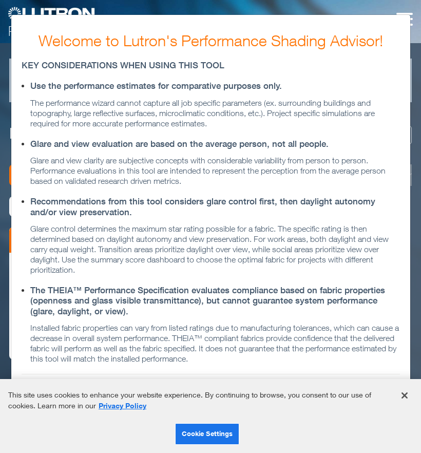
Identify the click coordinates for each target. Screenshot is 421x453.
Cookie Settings (207, 433)
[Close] (404, 395)
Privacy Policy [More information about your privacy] (122, 405)
